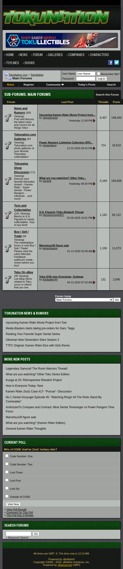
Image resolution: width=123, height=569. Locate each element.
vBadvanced (65, 565)
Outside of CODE (20, 496)
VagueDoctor (50, 117)
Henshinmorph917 (53, 214)
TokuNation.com (18, 74)
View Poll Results (17, 509)
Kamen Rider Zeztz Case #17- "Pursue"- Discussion (39, 391)
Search (111, 84)
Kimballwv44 (50, 279)
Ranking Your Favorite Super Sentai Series (33, 334)
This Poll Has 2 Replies (20, 515)
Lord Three (16, 472)
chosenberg (50, 145)
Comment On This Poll (20, 512)
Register (29, 84)
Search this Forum (107, 94)
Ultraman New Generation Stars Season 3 (32, 339)
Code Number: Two (21, 464)
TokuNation (37, 74)
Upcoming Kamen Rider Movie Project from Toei (36, 322)
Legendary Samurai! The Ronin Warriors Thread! (36, 368)
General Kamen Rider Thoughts (26, 428)
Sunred (47, 180)
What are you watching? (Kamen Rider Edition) (35, 423)
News (24, 55)
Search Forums (16, 525)
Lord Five (15, 480)
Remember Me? (108, 74)
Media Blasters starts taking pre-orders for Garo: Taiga (40, 328)
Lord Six (15, 488)
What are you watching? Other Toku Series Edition (37, 374)
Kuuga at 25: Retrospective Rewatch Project (34, 380)
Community (55, 84)
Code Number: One (21, 456)
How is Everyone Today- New (24, 385)
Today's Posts (86, 84)
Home (10, 55)
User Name (68, 73)
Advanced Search (18, 537)
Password (68, 78)
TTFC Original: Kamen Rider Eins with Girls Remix (38, 345)
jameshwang (50, 248)
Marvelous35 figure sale (21, 417)
